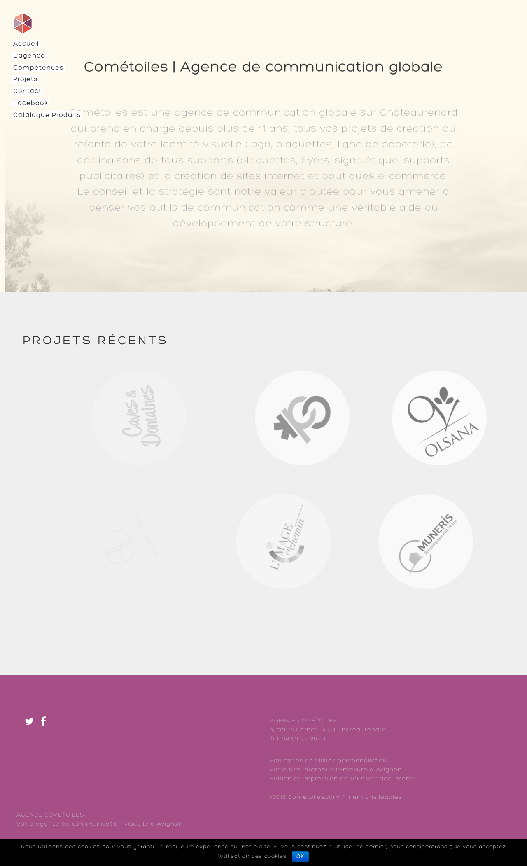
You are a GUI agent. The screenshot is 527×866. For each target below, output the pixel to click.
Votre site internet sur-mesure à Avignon (336, 770)
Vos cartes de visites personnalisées (328, 761)
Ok (300, 856)
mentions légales (374, 797)
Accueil (26, 44)
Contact (27, 91)
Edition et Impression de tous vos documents (343, 779)
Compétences (38, 68)
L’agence (29, 56)
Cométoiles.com (314, 797)
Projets (25, 79)
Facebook (30, 103)
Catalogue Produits (47, 115)
